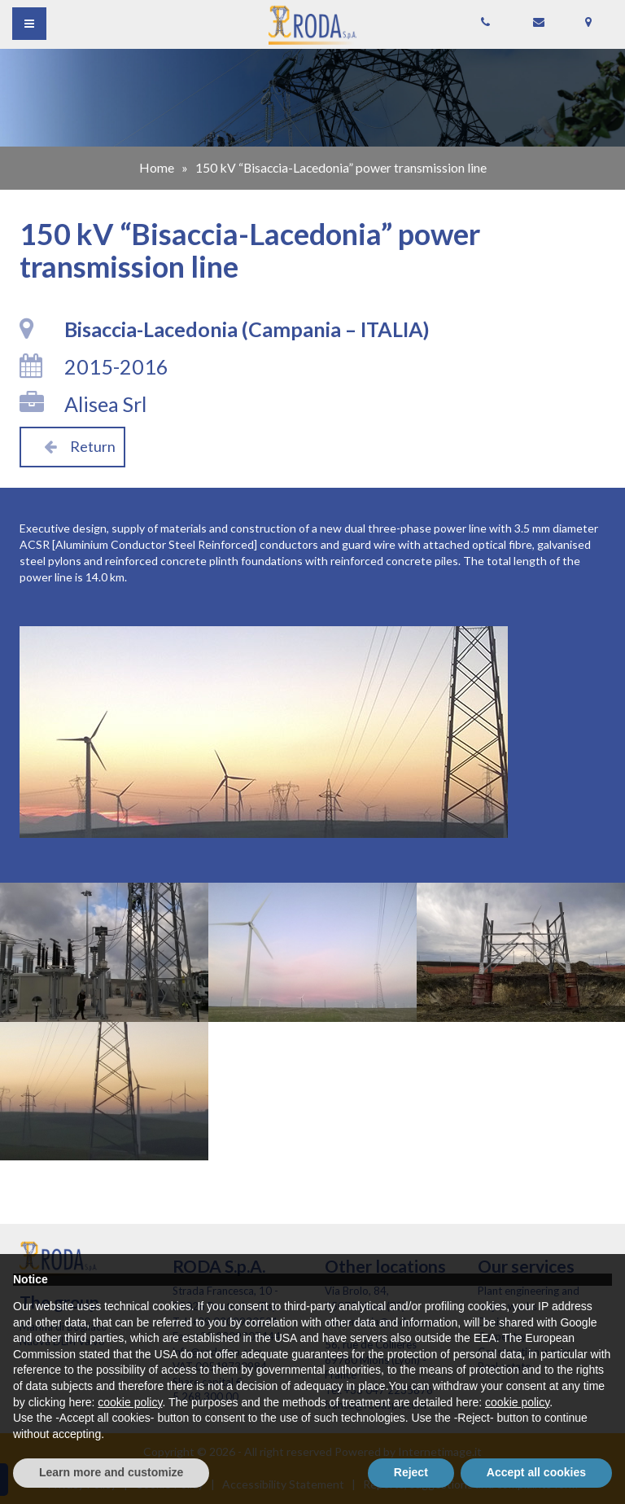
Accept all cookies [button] (536, 1472)
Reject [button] (411, 1472)
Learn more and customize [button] (111, 1472)
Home (156, 167)
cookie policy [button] (130, 1402)
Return (72, 446)
